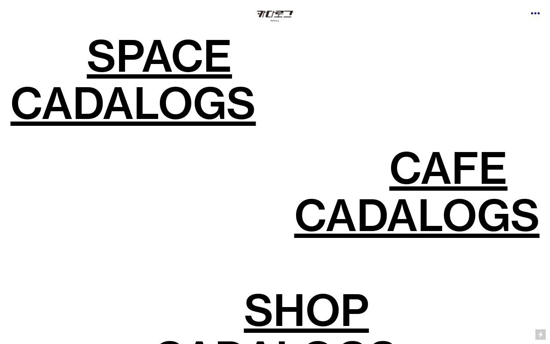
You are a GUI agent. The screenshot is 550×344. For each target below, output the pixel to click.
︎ (535, 13)
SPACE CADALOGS (133, 79)
